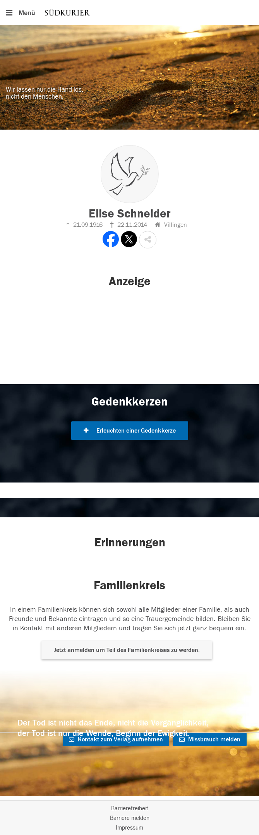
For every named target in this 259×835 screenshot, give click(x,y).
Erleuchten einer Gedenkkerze (130, 430)
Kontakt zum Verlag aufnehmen (116, 739)
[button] (147, 239)
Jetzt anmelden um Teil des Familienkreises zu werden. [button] (127, 650)
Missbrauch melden (209, 739)
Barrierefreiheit (129, 808)
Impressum (129, 828)
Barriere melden (129, 818)
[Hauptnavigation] (129, 12)
